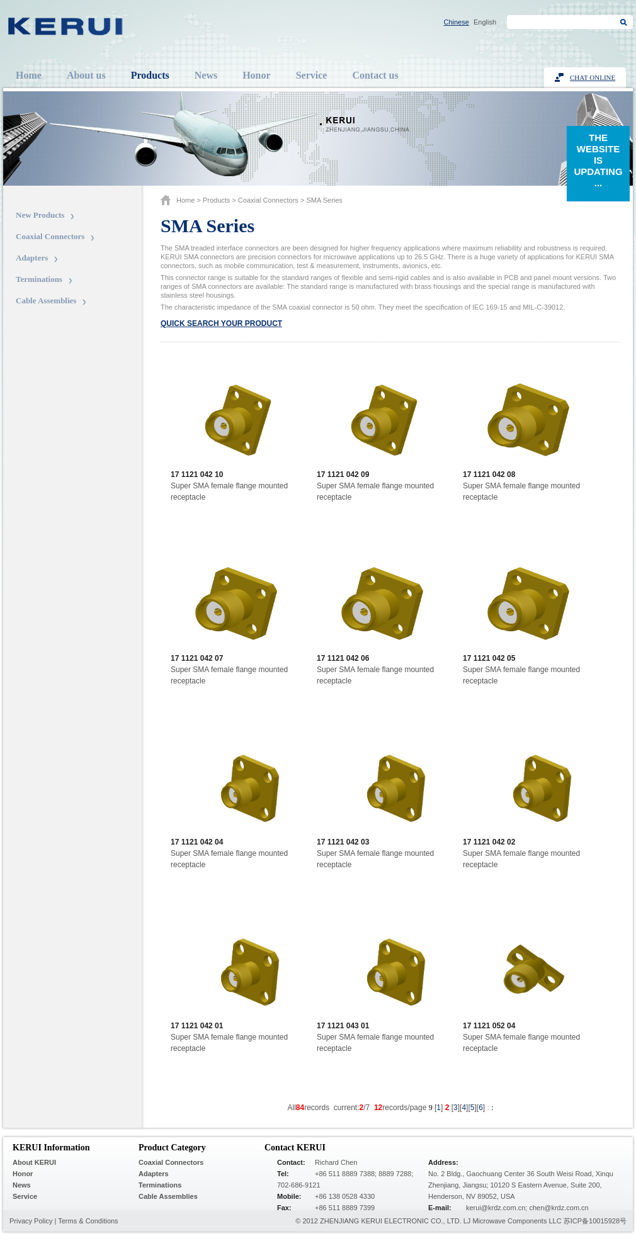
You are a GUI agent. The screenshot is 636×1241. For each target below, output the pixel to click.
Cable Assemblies (46, 300)
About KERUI (34, 1162)
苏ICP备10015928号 (595, 1221)
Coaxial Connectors (50, 236)
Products (150, 75)
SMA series (324, 200)
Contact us (375, 75)
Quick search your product (221, 323)
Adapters (32, 257)
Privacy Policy (30, 1221)
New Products (40, 215)
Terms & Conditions (88, 1221)
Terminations (39, 279)
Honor (256, 75)
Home (29, 75)
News (206, 75)
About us (86, 75)
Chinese (456, 22)
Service (311, 75)
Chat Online (592, 77)
